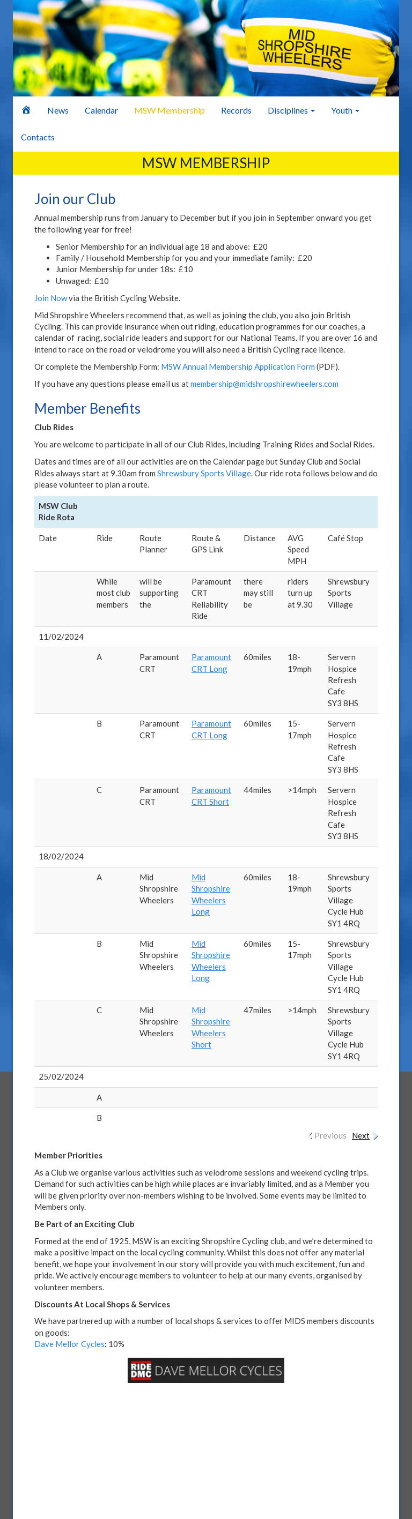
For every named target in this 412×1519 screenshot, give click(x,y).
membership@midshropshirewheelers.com (264, 383)
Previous (330, 1135)
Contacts (38, 137)
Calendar (101, 110)
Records (236, 110)
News (58, 110)
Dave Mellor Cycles (69, 1344)
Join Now (50, 298)
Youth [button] (345, 110)
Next (361, 1135)
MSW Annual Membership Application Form (238, 366)
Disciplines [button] (291, 110)
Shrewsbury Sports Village (204, 473)
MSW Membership (169, 110)
